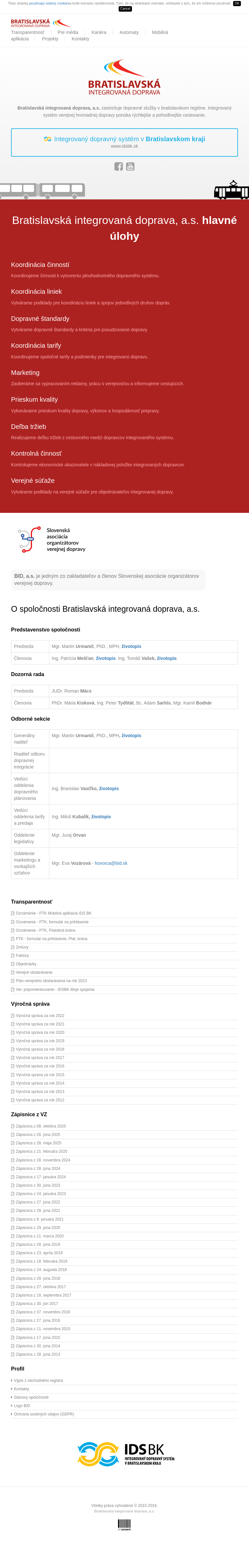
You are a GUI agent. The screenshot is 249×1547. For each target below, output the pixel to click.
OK (237, 3)
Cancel (125, 8)
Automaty (129, 32)
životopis (131, 646)
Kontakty (80, 38)
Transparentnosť (27, 32)
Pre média (68, 32)
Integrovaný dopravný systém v (124, 142)
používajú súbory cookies (49, 3)
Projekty (50, 38)
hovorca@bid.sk (111, 863)
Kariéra (99, 32)
